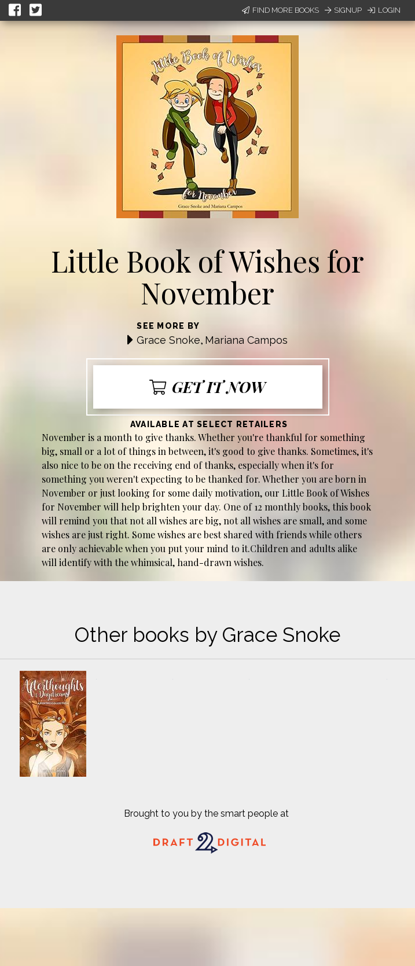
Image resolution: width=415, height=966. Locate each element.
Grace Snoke (168, 340)
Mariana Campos (246, 340)
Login (384, 10)
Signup (343, 10)
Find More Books (280, 10)
